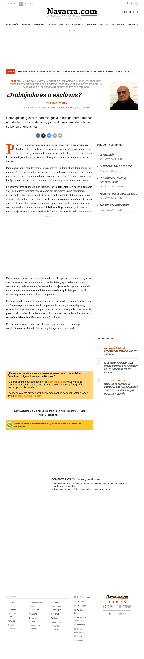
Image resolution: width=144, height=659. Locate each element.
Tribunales (13, 613)
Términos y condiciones (87, 479)
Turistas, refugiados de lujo (118, 194)
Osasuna (64, 24)
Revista (104, 24)
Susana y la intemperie (114, 205)
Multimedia (118, 24)
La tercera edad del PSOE (115, 166)
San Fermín (12, 24)
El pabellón (106, 155)
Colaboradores (36, 603)
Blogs (33, 606)
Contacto (81, 601)
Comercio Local (57, 381)
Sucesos (12, 610)
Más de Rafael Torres (109, 144)
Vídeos (55, 629)
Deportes (77, 24)
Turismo (80, 636)
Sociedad (12, 617)
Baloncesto (35, 625)
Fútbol (33, 622)
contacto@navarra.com (28, 395)
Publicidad (81, 606)
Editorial (12, 629)
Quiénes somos (83, 597)
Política (12, 606)
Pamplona (39, 24)
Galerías (55, 626)
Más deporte (57, 610)
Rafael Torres (58, 103)
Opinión (52, 24)
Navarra (26, 24)
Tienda (80, 641)
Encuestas (35, 610)
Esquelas (133, 24)
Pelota (33, 629)
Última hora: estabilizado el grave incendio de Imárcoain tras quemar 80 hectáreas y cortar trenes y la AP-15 (74, 71)
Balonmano (56, 603)
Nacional (91, 24)
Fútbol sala (56, 606)
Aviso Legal (82, 625)
